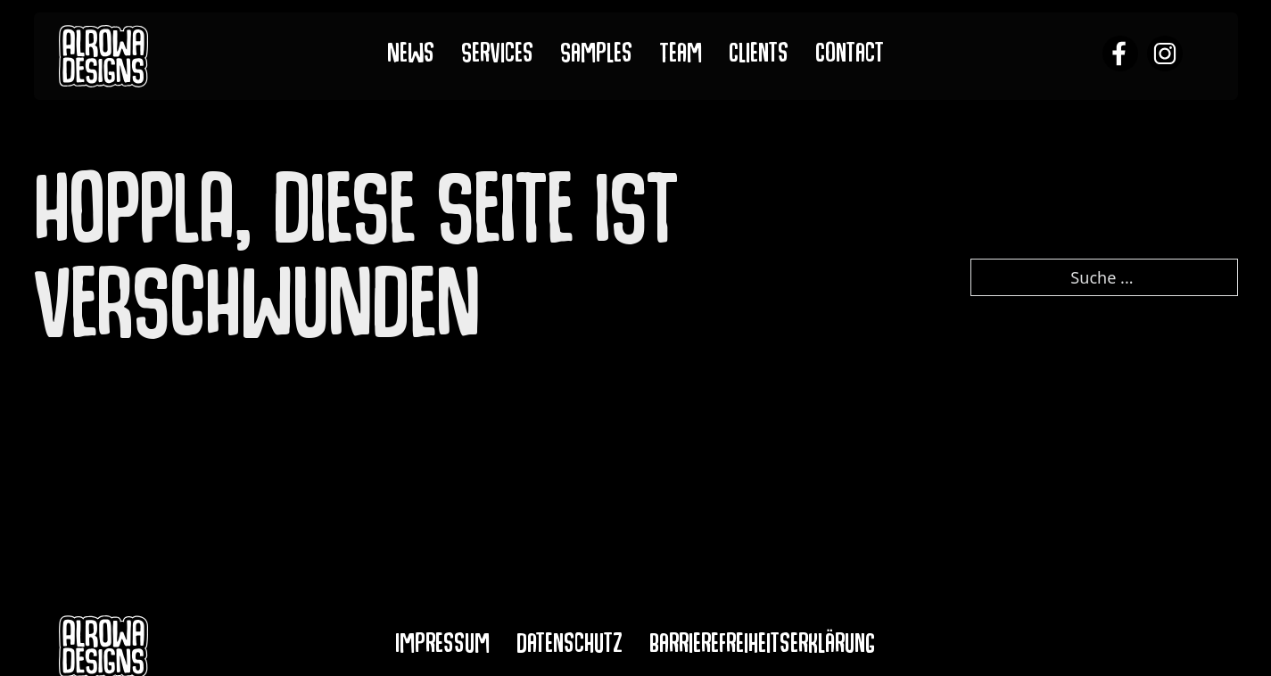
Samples (596, 56)
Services (497, 56)
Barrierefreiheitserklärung (762, 647)
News (410, 56)
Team (680, 56)
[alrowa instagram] (1165, 56)
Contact (849, 56)
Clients (758, 56)
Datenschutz (569, 647)
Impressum (442, 647)
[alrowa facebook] (1120, 56)
